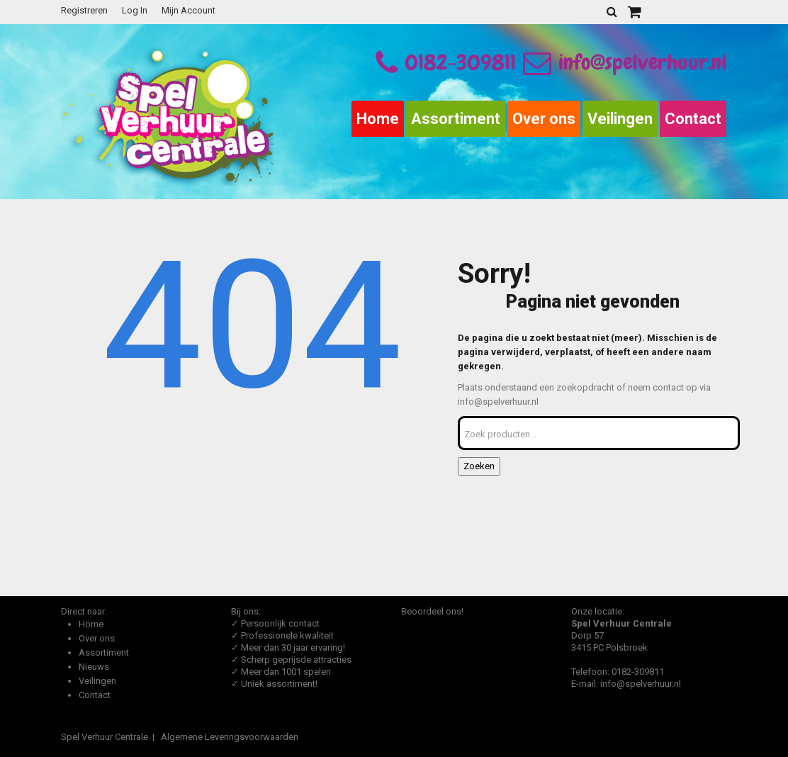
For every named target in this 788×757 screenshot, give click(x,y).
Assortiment (455, 119)
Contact (693, 119)
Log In (134, 10)
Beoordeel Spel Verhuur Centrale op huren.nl (457, 674)
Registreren (84, 10)
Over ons (543, 119)
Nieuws (94, 666)
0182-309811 (460, 62)
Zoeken (479, 466)
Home (377, 119)
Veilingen (620, 119)
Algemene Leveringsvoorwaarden (229, 736)
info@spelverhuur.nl (625, 62)
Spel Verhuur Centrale (104, 736)
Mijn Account (188, 10)
